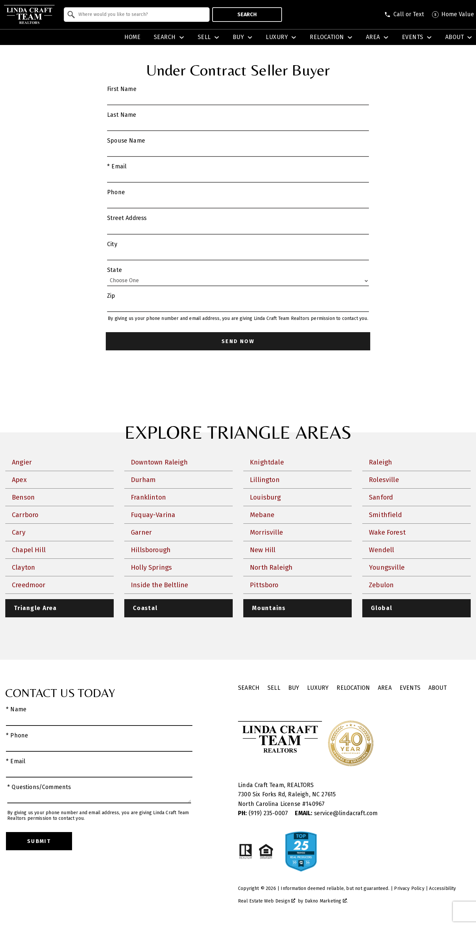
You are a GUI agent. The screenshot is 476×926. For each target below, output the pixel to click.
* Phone (17, 735)
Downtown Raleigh (159, 462)
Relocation (353, 687)
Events (410, 687)
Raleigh (380, 462)
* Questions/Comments (39, 787)
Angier (22, 462)
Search (247, 14)
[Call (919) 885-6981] (404, 14)
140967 (315, 804)
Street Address (126, 218)
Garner (141, 532)
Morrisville (266, 532)
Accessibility (442, 888)
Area (385, 687)
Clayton (23, 567)
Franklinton (148, 497)
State (114, 270)
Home (132, 37)
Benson (23, 497)
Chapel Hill (29, 550)
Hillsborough (151, 550)
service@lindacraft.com (336, 813)
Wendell (381, 550)
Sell (273, 687)
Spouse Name (126, 140)
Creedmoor (29, 585)
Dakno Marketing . (326, 901)
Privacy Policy (409, 888)
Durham (143, 480)
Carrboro (25, 515)
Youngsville (387, 567)
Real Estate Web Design (266, 901)
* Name (16, 709)
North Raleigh (271, 567)
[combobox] (137, 14)
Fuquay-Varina (153, 515)
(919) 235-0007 (264, 813)
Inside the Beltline (159, 585)
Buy (293, 687)
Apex (19, 480)
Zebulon (381, 585)
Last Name (122, 114)
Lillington (265, 480)
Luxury (318, 687)
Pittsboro (264, 585)
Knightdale (267, 462)
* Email (117, 166)
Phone (116, 192)
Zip (111, 295)
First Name (122, 89)
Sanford (381, 497)
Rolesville (384, 480)
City (112, 244)
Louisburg (265, 497)
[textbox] (140, 14)
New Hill (262, 550)
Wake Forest (387, 532)
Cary (18, 532)
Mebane (262, 515)
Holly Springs (151, 567)
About (437, 687)
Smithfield (385, 515)
